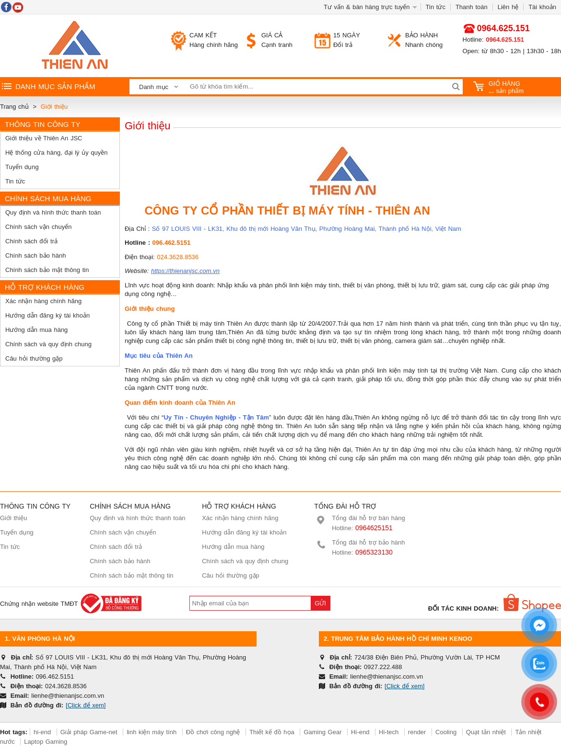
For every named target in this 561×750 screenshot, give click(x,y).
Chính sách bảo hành (35, 255)
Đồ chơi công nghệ (213, 732)
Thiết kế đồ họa (271, 732)
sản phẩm (498, 87)
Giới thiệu (13, 518)
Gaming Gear (324, 732)
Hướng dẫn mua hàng (36, 329)
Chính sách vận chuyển (38, 226)
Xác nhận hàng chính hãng (43, 301)
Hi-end (360, 732)
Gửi (320, 603)
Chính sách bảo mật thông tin (47, 269)
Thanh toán (472, 7)
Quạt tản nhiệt (486, 732)
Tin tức (435, 7)
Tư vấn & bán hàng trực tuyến (367, 7)
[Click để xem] (85, 705)
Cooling (445, 732)
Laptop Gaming (45, 741)
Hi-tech (388, 732)
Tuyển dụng (22, 166)
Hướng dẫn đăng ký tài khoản (47, 315)
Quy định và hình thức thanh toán (53, 212)
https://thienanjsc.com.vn (185, 270)
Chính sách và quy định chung (48, 344)
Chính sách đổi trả (31, 241)
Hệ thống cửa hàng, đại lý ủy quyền (56, 152)
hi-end (42, 732)
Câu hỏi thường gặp (34, 358)
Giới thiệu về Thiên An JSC (43, 138)
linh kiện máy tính (151, 732)
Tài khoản (542, 7)
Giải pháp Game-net (88, 732)
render (417, 732)
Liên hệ (508, 7)
